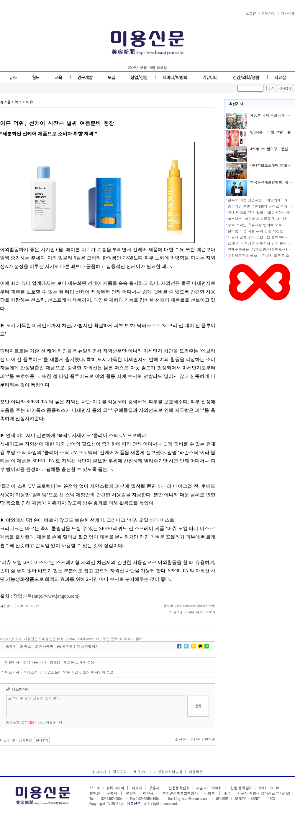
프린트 (67, 646)
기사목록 (46, 646)
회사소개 (99, 771)
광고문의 (120, 771)
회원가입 (268, 13)
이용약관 (196, 771)
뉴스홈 (5, 101)
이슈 (29, 101)
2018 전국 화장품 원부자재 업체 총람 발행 (261, 243)
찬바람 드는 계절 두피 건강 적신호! (256, 230)
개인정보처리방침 (168, 771)
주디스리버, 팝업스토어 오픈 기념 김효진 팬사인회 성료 (68, 671)
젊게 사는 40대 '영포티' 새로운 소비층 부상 (58, 662)
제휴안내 (140, 771)
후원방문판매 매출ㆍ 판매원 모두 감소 (258, 255)
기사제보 (288, 13)
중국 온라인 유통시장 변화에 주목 (255, 224)
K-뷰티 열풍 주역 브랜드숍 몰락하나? (257, 236)
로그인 (250, 13)
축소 (27, 646)
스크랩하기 (90, 646)
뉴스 (18, 101)
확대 (12, 646)
